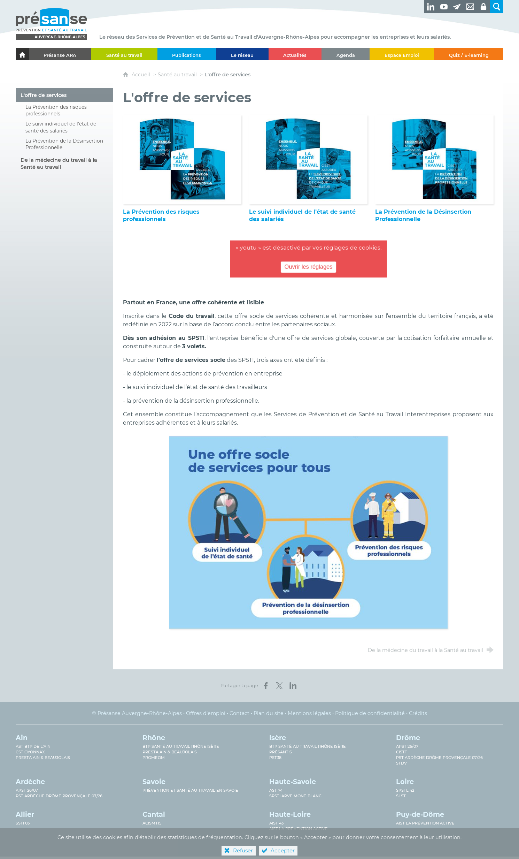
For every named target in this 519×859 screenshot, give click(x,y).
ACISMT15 (151, 823)
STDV (401, 763)
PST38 (275, 757)
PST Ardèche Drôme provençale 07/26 (439, 757)
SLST (401, 795)
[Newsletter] (457, 6)
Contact (239, 713)
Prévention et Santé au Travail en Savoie (190, 790)
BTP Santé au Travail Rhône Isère (307, 746)
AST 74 (275, 790)
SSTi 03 (23, 823)
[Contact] (470, 6)
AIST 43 (276, 823)
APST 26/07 (407, 746)
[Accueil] (22, 54)
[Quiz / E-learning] (468, 54)
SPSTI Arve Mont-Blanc (295, 795)
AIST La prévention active (298, 828)
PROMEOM (153, 757)
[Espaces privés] (483, 6)
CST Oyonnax (30, 752)
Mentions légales (309, 713)
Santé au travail (177, 74)
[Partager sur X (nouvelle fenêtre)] (279, 686)
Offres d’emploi (205, 713)
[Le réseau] (242, 54)
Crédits (418, 713)
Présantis (280, 752)
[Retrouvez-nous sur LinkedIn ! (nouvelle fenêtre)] (430, 6)
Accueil (142, 74)
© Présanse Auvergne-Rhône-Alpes (137, 713)
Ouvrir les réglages (308, 267)
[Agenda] (346, 54)
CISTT (401, 752)
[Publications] (186, 54)
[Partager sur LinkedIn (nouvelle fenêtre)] (293, 686)
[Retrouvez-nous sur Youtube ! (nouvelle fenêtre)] (443, 6)
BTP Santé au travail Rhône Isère (180, 746)
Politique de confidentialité (370, 713)
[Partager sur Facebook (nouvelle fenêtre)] (266, 686)
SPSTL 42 (405, 790)
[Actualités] (295, 54)
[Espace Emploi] (402, 54)
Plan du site (269, 713)
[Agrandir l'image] (308, 532)
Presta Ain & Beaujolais (43, 757)
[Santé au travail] (124, 54)
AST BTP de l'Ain (33, 746)
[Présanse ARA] (60, 54)
